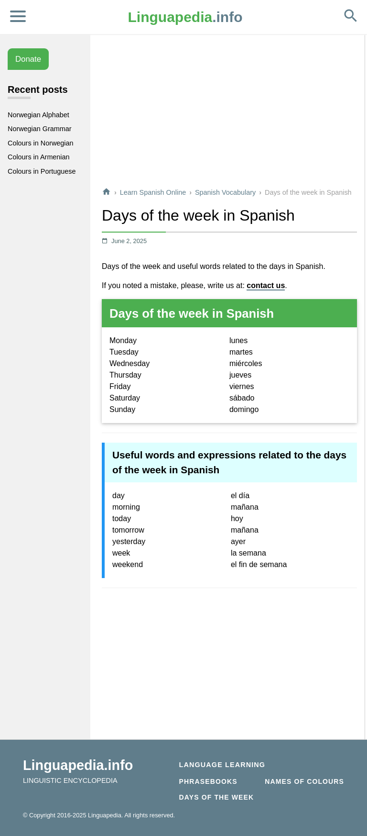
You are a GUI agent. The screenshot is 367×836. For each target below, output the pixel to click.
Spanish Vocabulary (225, 192)
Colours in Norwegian (41, 143)
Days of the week (216, 797)
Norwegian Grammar (40, 129)
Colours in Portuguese (42, 171)
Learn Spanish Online (153, 192)
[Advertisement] (229, 112)
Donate (28, 59)
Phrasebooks (208, 781)
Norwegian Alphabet (38, 115)
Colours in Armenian (39, 157)
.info (185, 17)
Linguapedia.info (78, 765)
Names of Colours (304, 781)
